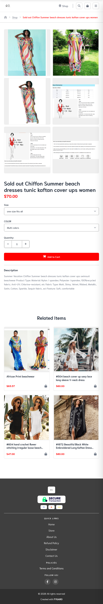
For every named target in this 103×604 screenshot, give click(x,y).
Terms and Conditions (52, 568)
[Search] (79, 6)
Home (51, 524)
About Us (51, 536)
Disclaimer (51, 549)
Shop (15, 17)
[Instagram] (55, 582)
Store (51, 530)
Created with (51, 599)
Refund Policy (51, 543)
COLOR (7, 221)
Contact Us (51, 555)
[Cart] (87, 6)
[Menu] (96, 6)
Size (6, 204)
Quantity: (9, 237)
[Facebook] (47, 582)
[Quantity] (17, 244)
